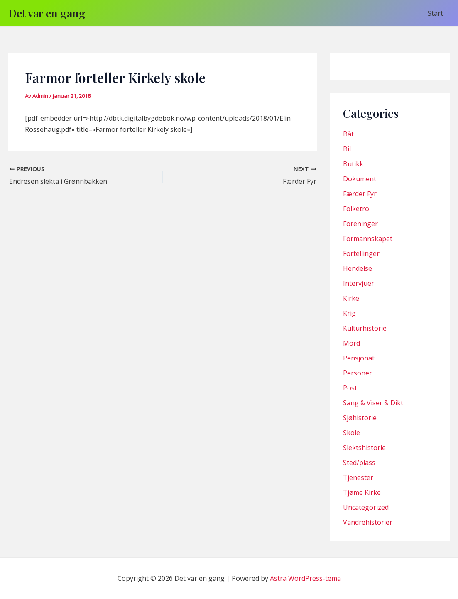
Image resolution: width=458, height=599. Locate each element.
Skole (351, 432)
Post (350, 387)
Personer (357, 372)
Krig (349, 313)
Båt (348, 134)
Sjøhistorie (360, 417)
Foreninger (360, 223)
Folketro (356, 208)
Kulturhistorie (365, 328)
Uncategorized (366, 507)
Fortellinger (361, 253)
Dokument (359, 178)
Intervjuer (358, 283)
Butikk (353, 163)
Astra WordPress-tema (305, 578)
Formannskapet (367, 238)
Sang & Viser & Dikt (373, 402)
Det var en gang (47, 13)
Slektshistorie (364, 447)
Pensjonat (359, 358)
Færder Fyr (360, 193)
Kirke (351, 298)
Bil (347, 148)
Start (435, 13)
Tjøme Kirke (362, 492)
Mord (351, 343)
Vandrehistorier (367, 522)
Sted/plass (359, 462)
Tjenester (358, 477)
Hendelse (357, 268)
